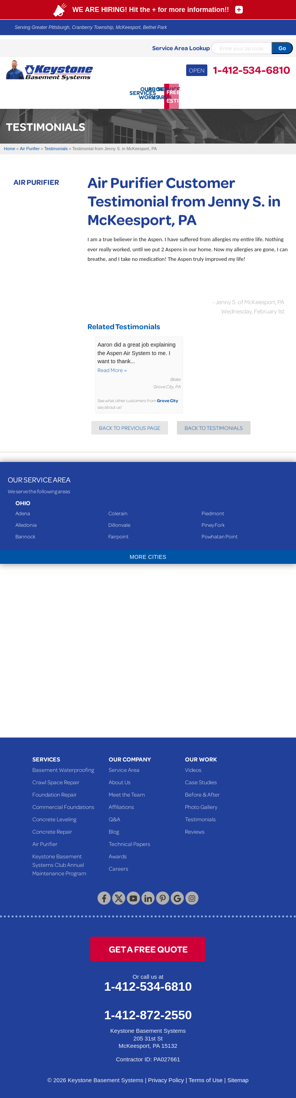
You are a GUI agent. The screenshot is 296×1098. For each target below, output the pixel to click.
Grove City (167, 397)
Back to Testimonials (214, 424)
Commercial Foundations (63, 803)
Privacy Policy (166, 1077)
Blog (114, 828)
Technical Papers (129, 840)
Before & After (202, 791)
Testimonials (200, 815)
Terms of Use (205, 1077)
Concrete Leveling (54, 815)
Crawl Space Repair (55, 778)
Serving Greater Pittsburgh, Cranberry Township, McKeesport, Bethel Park (91, 27)
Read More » (112, 366)
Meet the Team (127, 791)
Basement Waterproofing (63, 766)
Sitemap (238, 1077)
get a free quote (148, 946)
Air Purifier (36, 178)
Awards (118, 852)
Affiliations (121, 803)
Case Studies (201, 778)
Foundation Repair (54, 791)
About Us (120, 778)
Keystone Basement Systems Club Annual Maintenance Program (59, 861)
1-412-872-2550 (148, 1012)
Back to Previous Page (129, 424)
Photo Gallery (201, 803)
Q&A (114, 815)
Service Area (124, 766)
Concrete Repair (52, 828)
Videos (193, 766)
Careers (118, 865)
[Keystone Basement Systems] (49, 69)
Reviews (195, 828)
